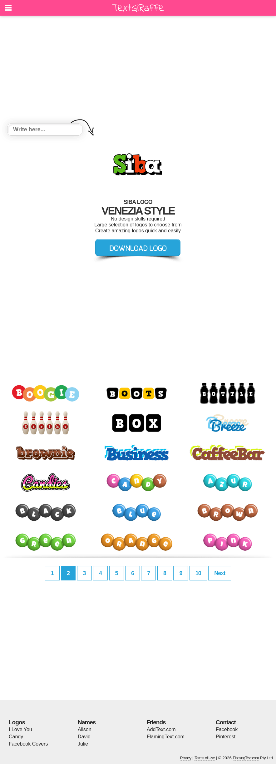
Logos (17, 722)
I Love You (20, 729)
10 (198, 573)
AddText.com (161, 729)
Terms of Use (205, 758)
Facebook (227, 729)
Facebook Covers (28, 743)
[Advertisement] (138, 70)
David (84, 736)
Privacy (185, 758)
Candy (16, 736)
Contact (226, 722)
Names (87, 722)
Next (219, 573)
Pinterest (225, 736)
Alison (84, 729)
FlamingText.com (166, 736)
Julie (83, 743)
